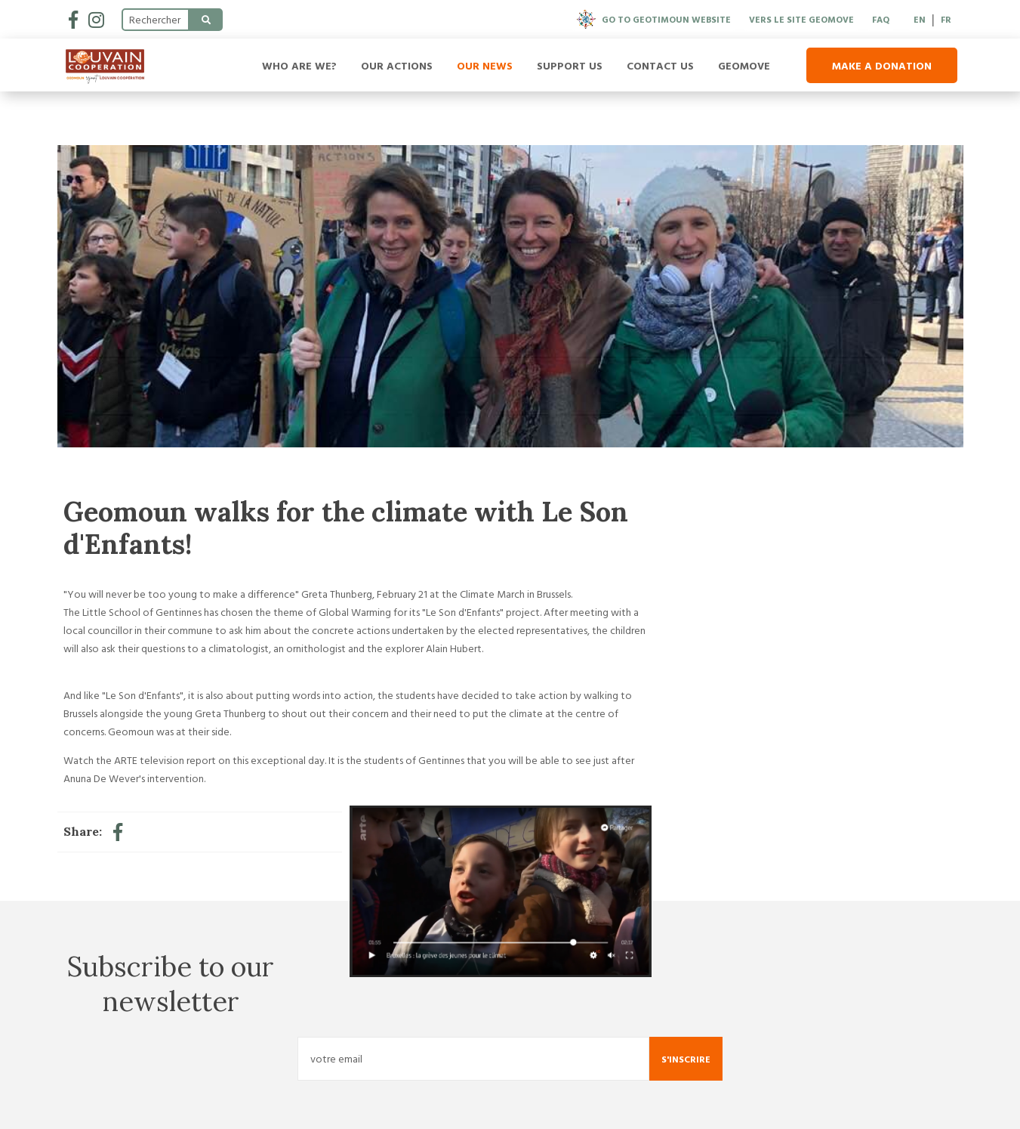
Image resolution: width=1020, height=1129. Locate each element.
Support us (569, 65)
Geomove (744, 65)
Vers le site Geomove (801, 19)
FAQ (880, 19)
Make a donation (882, 65)
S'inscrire (685, 1059)
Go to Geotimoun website (654, 19)
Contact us (660, 65)
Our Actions (397, 65)
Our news (485, 65)
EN (920, 19)
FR (946, 19)
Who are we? (299, 65)
